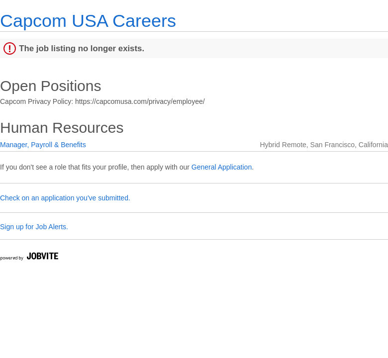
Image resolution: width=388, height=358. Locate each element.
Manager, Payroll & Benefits (43, 145)
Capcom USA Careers (88, 20)
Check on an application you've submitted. (65, 198)
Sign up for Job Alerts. (34, 227)
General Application (222, 167)
